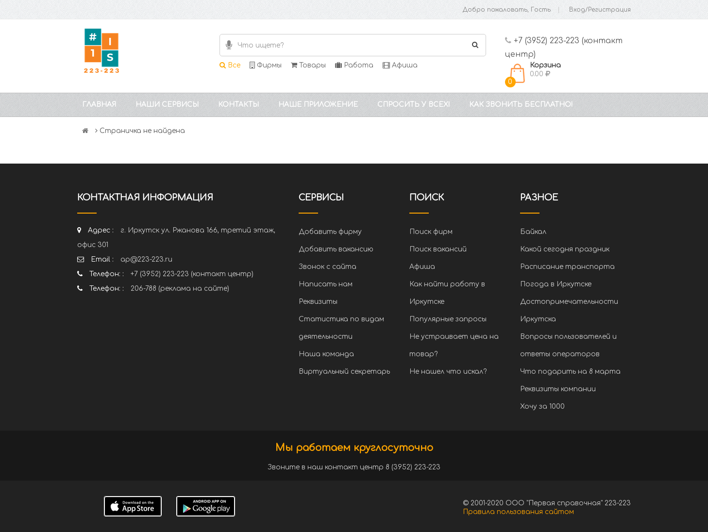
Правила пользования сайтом (518, 511)
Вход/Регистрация (600, 9)
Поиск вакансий (438, 249)
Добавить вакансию (336, 249)
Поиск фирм (431, 231)
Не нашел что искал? (448, 371)
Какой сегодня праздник (564, 249)
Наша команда (326, 354)
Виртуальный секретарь (344, 371)
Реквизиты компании (558, 389)
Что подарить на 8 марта (570, 371)
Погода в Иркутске (555, 284)
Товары (308, 65)
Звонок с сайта (327, 266)
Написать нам (326, 284)
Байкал (533, 231)
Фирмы (266, 65)
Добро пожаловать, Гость (507, 9)
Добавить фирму (330, 231)
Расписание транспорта (567, 266)
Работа (354, 65)
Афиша (400, 65)
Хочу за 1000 (542, 406)
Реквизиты (318, 301)
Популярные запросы (448, 319)
